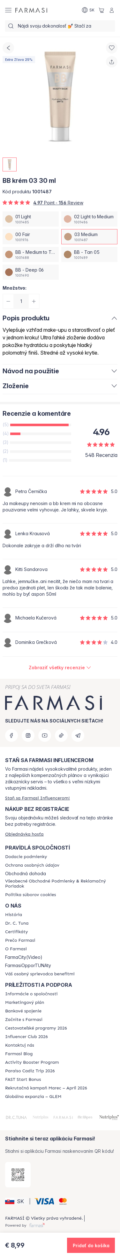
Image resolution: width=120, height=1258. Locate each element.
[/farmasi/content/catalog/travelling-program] (36, 1028)
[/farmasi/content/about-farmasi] (13, 914)
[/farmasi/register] (37, 798)
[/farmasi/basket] (101, 10)
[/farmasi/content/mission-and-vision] (16, 923)
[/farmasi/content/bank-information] (23, 1011)
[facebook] (11, 735)
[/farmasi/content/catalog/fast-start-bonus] (23, 1079)
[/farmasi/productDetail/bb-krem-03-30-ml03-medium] (89, 236)
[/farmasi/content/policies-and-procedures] (32, 865)
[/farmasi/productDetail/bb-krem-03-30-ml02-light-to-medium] (89, 219)
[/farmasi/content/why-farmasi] (20, 940)
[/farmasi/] (31, 10)
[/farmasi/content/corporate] (31, 994)
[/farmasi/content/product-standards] (16, 931)
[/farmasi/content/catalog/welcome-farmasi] (40, 974)
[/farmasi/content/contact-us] (19, 1045)
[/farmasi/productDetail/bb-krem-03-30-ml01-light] (31, 219)
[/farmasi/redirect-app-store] (18, 1174)
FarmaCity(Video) (23, 957)
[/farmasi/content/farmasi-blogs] (19, 1053)
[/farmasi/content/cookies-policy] (30, 894)
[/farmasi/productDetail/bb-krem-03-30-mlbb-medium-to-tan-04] (31, 254)
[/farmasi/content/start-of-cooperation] (23, 1019)
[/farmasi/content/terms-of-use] (60, 884)
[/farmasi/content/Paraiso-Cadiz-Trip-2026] (30, 1071)
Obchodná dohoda (25, 873)
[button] (16, 1201)
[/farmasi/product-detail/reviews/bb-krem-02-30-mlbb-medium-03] (60, 667)
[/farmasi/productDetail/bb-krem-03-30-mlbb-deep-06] (31, 272)
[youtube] (44, 735)
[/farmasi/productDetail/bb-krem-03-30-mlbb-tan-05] (89, 254)
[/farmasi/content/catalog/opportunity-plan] (24, 1002)
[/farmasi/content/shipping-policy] (26, 856)
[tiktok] (61, 735)
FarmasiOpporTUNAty (28, 965)
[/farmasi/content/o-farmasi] (16, 949)
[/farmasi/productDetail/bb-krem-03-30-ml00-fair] (31, 236)
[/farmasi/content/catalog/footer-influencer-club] (26, 1036)
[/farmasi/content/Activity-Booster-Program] (32, 1062)
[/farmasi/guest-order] (24, 834)
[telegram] (77, 735)
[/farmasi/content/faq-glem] (33, 1096)
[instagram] (28, 735)
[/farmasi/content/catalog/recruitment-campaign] (46, 1088)
